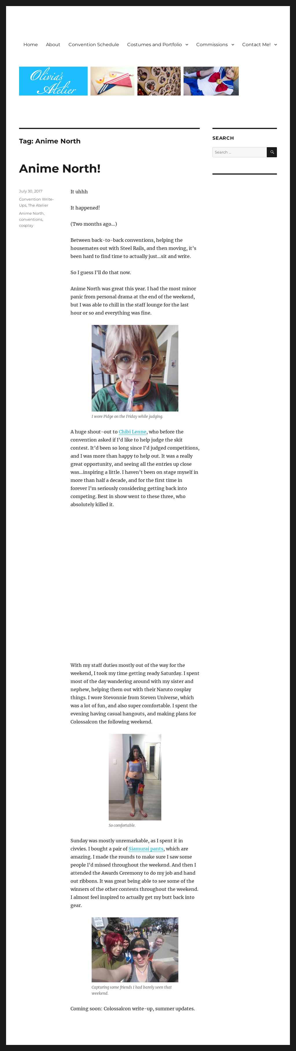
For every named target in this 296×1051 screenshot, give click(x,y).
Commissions (212, 44)
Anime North (31, 213)
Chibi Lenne (132, 432)
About (53, 44)
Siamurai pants (146, 849)
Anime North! (60, 168)
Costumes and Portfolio (154, 44)
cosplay (26, 225)
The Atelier (38, 205)
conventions (30, 219)
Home (30, 44)
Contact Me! (256, 44)
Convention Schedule (94, 44)
